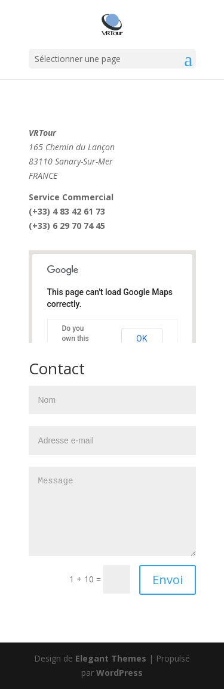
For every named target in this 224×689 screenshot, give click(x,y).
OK (141, 338)
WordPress (119, 672)
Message (112, 511)
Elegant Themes (110, 658)
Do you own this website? (76, 338)
